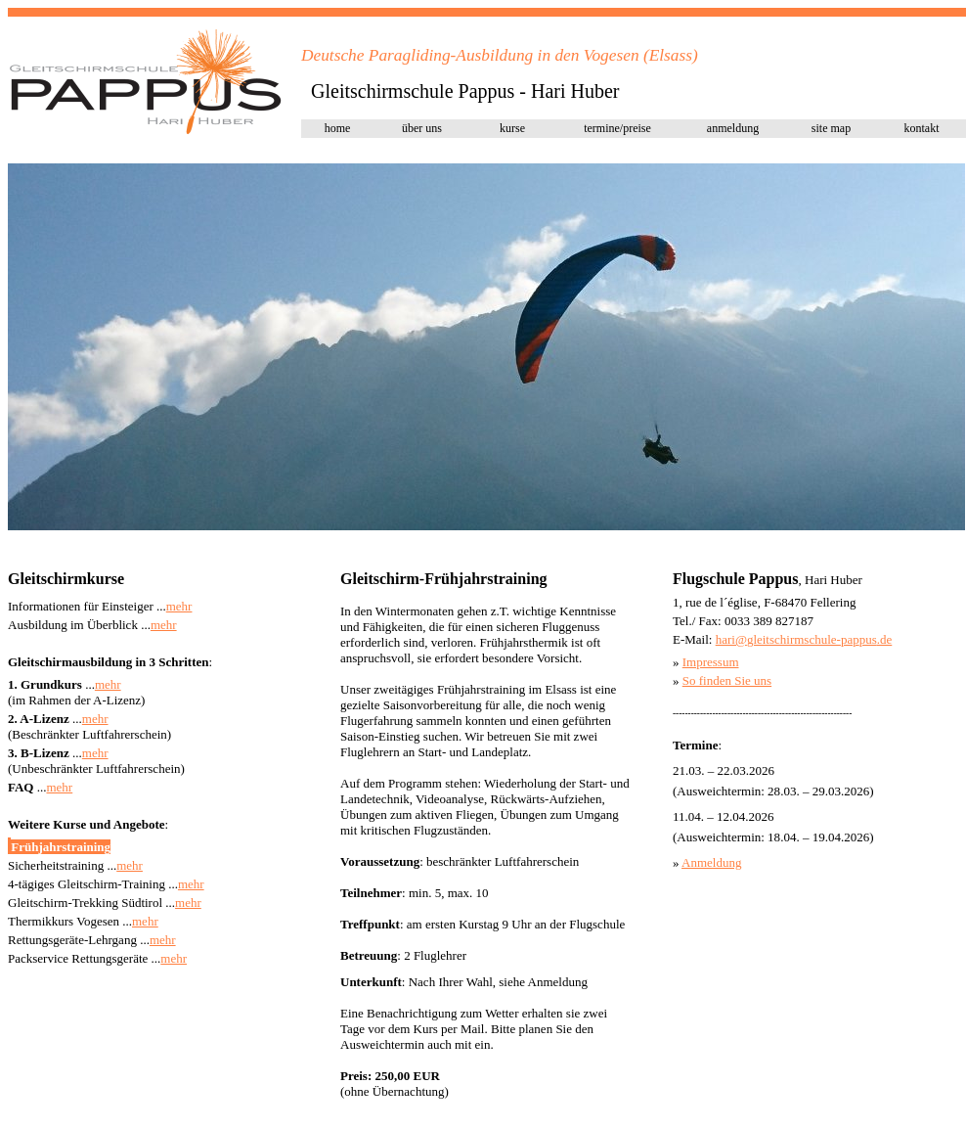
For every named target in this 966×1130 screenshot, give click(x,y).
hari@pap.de (804, 639)
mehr (179, 606)
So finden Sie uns (726, 680)
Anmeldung (711, 862)
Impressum (710, 662)
